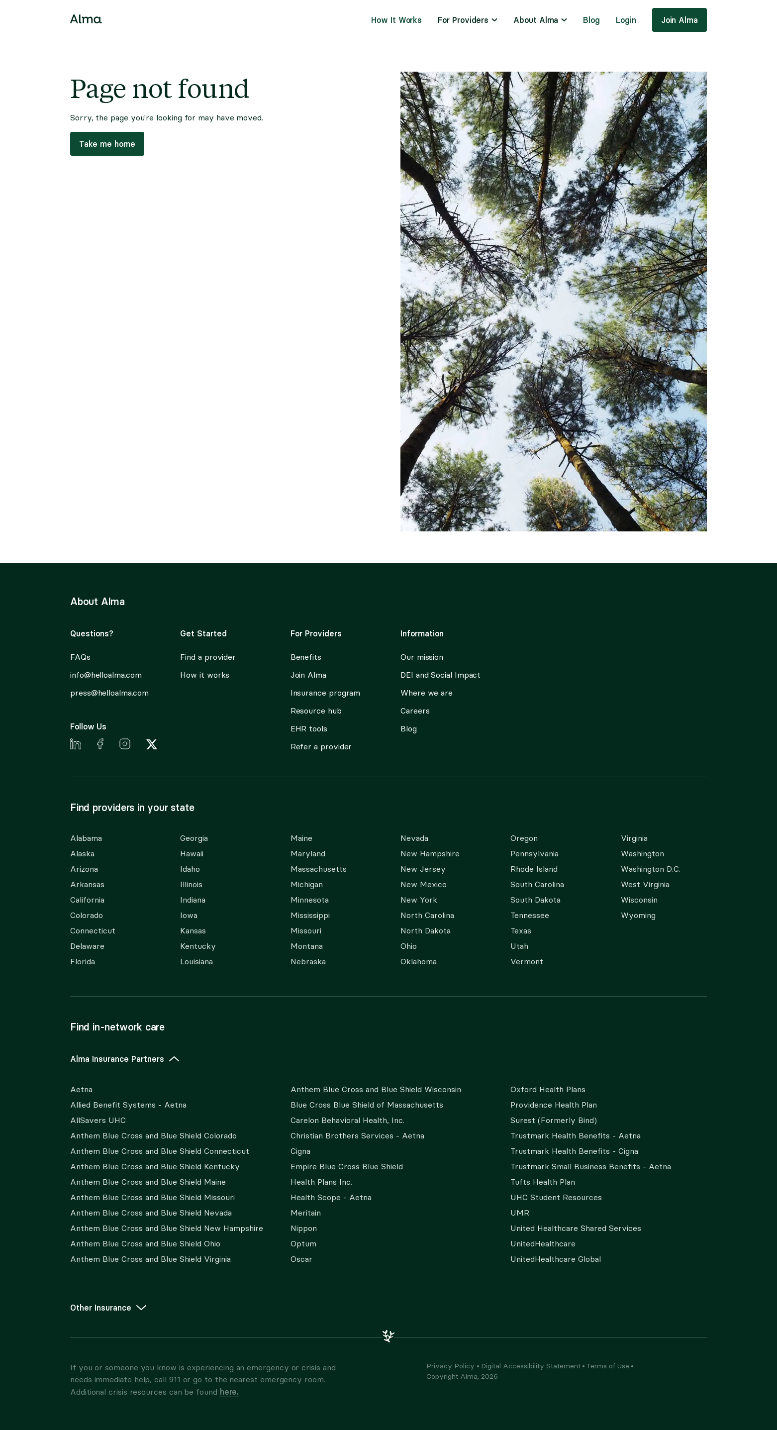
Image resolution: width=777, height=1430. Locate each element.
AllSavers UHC (98, 1120)
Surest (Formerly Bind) (553, 1120)
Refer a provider (321, 746)
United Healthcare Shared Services (575, 1228)
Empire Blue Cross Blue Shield (347, 1166)
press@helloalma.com (109, 693)
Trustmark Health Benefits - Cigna (574, 1151)
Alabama (86, 838)
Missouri (306, 930)
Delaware (87, 946)
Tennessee (529, 915)
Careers (414, 710)
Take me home (107, 144)
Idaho (190, 869)
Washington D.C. (650, 869)
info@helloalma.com (106, 675)
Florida (82, 961)
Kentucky (198, 946)
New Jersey (423, 869)
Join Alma (679, 20)
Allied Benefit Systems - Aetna (128, 1105)
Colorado (86, 915)
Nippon (304, 1228)
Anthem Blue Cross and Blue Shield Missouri (152, 1197)
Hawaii (191, 853)
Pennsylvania (534, 853)
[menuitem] (396, 20)
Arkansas (87, 884)
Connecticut (92, 930)
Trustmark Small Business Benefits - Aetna (590, 1166)
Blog (591, 20)
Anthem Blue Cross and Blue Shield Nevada (151, 1213)
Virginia (634, 838)
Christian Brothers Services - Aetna (357, 1135)
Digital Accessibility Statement (531, 1366)
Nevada (414, 838)
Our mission (421, 657)
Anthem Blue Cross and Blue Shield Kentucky (155, 1166)
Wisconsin (639, 900)
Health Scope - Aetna (331, 1197)
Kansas (193, 930)
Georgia (194, 838)
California (87, 900)
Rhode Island (534, 869)
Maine (301, 838)
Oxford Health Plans (547, 1089)
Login (626, 20)
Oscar (301, 1259)
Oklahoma (418, 961)
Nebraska (308, 961)
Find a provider (208, 657)
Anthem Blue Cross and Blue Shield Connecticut (159, 1151)
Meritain (306, 1213)
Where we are (426, 693)
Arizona (84, 869)
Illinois (191, 884)
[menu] (467, 20)
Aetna (81, 1089)
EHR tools (309, 728)
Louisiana (196, 961)
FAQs (80, 657)
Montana (307, 946)
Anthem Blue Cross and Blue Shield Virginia (150, 1259)
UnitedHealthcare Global (555, 1259)
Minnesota (310, 900)
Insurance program (326, 693)
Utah (519, 946)
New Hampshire (430, 853)
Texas (520, 930)
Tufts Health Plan (542, 1182)
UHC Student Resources (556, 1197)
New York (418, 900)
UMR (519, 1213)
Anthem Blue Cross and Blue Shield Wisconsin (376, 1089)
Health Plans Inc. (321, 1182)
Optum (303, 1243)
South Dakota (535, 900)
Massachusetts (319, 869)
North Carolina (427, 915)
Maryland (308, 853)
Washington (642, 853)
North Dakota (425, 930)
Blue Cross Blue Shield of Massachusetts (367, 1105)
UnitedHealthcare (543, 1243)
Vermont (526, 961)
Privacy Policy (450, 1366)
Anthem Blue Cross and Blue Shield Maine (148, 1182)
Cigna (300, 1151)
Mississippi (310, 915)
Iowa (188, 915)
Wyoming (638, 915)
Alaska (82, 853)
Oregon (524, 838)
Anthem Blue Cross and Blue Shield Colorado (153, 1135)
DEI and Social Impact (440, 675)
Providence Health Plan (553, 1105)
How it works (204, 675)
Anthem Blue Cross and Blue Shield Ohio (145, 1243)
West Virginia (645, 884)
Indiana (192, 900)
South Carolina (537, 884)
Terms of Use (607, 1366)
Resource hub (316, 710)
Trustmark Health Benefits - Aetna (575, 1135)
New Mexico (423, 884)
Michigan (307, 884)
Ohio (408, 946)
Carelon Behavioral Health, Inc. (347, 1120)
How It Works (396, 20)
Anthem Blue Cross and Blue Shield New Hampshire (166, 1228)
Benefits (306, 657)
